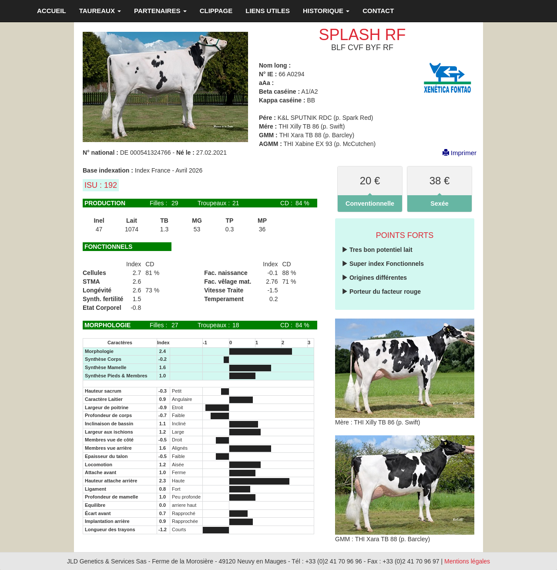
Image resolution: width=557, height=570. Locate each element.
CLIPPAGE (216, 10)
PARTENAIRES (160, 10)
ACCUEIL (51, 10)
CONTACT (378, 10)
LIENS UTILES (267, 10)
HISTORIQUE (326, 10)
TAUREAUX (100, 10)
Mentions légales (467, 561)
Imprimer (455, 152)
